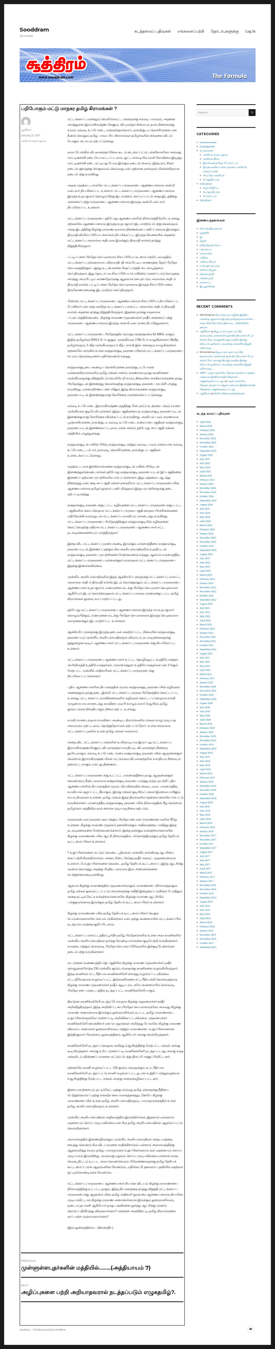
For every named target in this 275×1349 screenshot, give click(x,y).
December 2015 (208, 934)
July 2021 (205, 657)
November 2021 (208, 641)
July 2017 (205, 856)
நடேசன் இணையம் (211, 228)
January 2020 (206, 732)
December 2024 (208, 487)
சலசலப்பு (205, 282)
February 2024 (207, 529)
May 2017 (205, 864)
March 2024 (206, 525)
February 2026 (207, 430)
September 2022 (208, 599)
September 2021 (208, 649)
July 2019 (205, 756)
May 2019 (205, 765)
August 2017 (206, 851)
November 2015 (208, 938)
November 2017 (208, 839)
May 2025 (205, 467)
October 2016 (207, 893)
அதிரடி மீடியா (208, 261)
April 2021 (205, 669)
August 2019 (206, 752)
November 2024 (208, 492)
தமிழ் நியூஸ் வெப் (210, 245)
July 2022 (205, 607)
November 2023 (208, 541)
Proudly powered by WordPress (50, 1329)
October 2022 (207, 595)
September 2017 (208, 847)
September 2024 (208, 500)
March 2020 (206, 723)
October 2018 (207, 794)
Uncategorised (207, 146)
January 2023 (206, 583)
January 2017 (206, 880)
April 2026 (205, 421)
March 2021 (206, 674)
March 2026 (206, 425)
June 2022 (205, 612)
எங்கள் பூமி (206, 278)
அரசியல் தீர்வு (211, 158)
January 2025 (206, 483)
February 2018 (207, 827)
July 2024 (205, 508)
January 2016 (206, 930)
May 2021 (205, 665)
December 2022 (208, 587)
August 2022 (206, 603)
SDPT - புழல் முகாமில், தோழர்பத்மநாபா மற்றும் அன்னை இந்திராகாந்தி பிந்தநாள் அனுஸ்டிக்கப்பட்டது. (227, 377)
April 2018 (205, 818)
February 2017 (207, 876)
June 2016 (205, 909)
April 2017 (205, 868)
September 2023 (208, 550)
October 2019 (207, 744)
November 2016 (208, 889)
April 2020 (205, 719)
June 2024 (205, 512)
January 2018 (206, 831)
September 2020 (208, 698)
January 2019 (206, 781)
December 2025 (208, 438)
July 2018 (205, 806)
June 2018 (205, 810)
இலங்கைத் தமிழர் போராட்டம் (220, 163)
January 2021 (206, 682)
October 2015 (207, 942)
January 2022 (206, 632)
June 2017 (205, 860)
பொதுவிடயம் (211, 179)
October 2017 (207, 843)
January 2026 (206, 434)
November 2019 (208, 740)
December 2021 (208, 636)
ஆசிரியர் (26, 129)
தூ (201, 236)
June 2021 (205, 661)
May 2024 (205, 516)
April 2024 (205, 521)
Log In (250, 31)
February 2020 (207, 727)
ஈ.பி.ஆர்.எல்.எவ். (210, 265)
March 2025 (206, 475)
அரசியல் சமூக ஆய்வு (33, 140)
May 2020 (205, 715)
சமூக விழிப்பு (211, 187)
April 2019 (205, 769)
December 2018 (208, 785)
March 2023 (206, 574)
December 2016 (208, 885)
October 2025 (207, 446)
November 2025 (208, 442)
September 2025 (208, 450)
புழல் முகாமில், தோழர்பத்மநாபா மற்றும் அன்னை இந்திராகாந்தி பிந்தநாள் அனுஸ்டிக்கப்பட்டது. (227, 385)
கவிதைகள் (206, 183)
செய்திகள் (205, 200)
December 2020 (208, 686)
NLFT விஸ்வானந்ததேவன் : (230, 393)
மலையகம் (206, 253)
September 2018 (208, 798)
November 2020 (208, 690)
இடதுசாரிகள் (207, 286)
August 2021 (206, 653)
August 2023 (206, 554)
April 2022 (205, 620)
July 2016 (205, 905)
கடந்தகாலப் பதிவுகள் (152, 31)
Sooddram (34, 29)
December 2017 (208, 835)
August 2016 (206, 901)
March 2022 (206, 624)
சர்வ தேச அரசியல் (213, 175)
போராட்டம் (210, 196)
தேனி (203, 241)
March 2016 (206, 922)
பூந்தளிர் (204, 232)
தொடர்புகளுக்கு (225, 31)
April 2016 (205, 918)
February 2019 (207, 777)
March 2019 (206, 773)
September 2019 (208, 748)
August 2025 (206, 454)
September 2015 (208, 947)
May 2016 (205, 914)
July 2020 (205, 707)
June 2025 (205, 463)
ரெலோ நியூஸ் (208, 269)
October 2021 (207, 645)
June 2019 (205, 760)
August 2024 (206, 504)
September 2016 (208, 897)
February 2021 (207, 678)
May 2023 (205, 566)
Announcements (208, 142)
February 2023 (207, 578)
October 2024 (207, 496)
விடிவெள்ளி (207, 274)
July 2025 (205, 459)
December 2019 (208, 736)
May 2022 (205, 616)
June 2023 (205, 562)
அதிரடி (204, 257)
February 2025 (207, 479)
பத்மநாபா (206, 249)
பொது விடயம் (211, 191)
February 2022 (207, 628)
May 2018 (205, 814)
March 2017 (206, 872)
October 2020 (207, 694)
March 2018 (206, 823)
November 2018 (208, 789)
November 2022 (208, 591)
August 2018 (206, 802)
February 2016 (207, 926)
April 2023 (205, 570)
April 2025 (205, 471)
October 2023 (207, 545)
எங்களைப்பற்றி (191, 31)
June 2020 (205, 711)
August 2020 (206, 703)
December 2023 (208, 537)
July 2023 (205, 558)
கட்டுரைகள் (206, 150)
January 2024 (206, 533)
